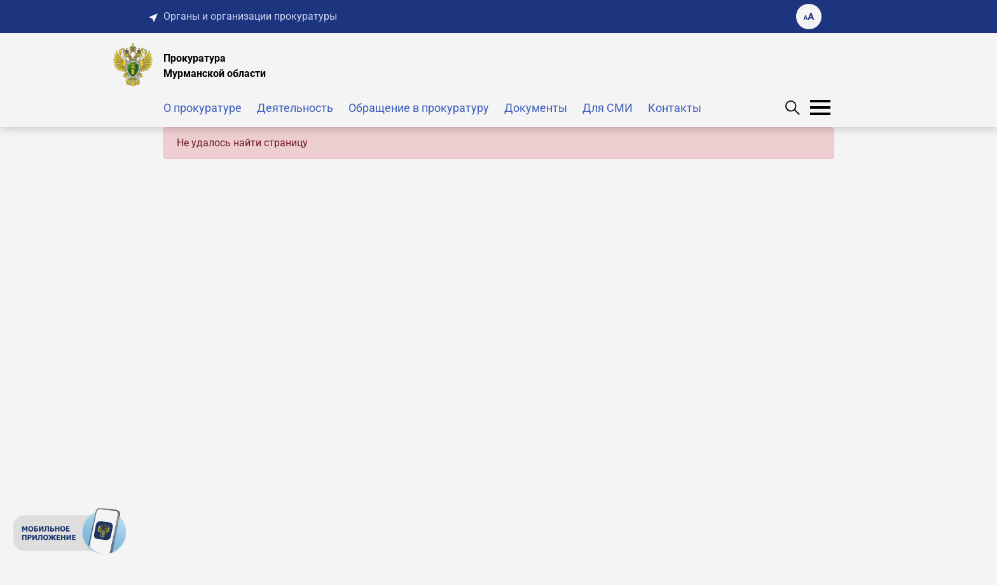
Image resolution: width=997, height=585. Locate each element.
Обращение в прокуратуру (418, 107)
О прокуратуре (202, 107)
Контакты (674, 107)
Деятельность (295, 107)
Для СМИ (607, 107)
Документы (535, 107)
